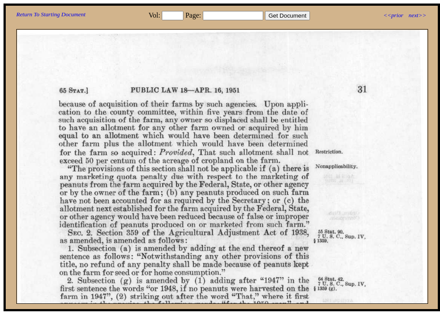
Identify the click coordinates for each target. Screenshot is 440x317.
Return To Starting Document (51, 14)
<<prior (393, 15)
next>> (417, 15)
